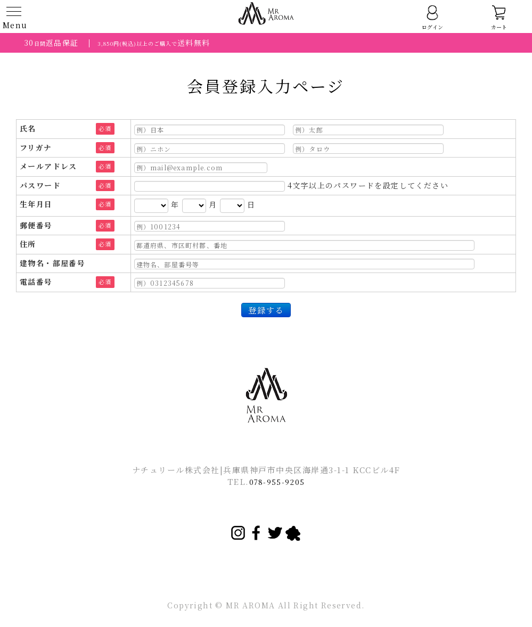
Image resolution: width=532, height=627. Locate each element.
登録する (265, 310)
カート (499, 17)
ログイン (432, 17)
